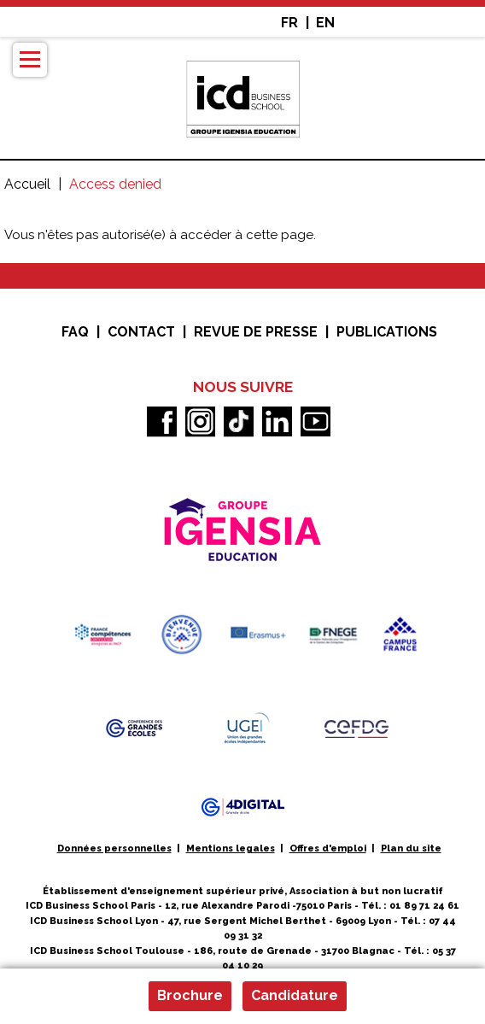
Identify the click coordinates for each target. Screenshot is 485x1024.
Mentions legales (230, 848)
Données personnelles (114, 848)
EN (325, 23)
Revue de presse (256, 332)
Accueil (27, 184)
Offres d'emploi (327, 848)
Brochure (190, 995)
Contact (141, 332)
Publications (386, 332)
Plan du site (411, 848)
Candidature (294, 995)
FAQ (75, 332)
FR (289, 23)
